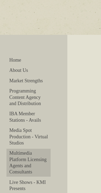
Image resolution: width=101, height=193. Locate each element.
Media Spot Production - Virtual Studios (28, 137)
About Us (18, 70)
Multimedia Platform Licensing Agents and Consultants (27, 162)
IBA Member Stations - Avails (25, 117)
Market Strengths (26, 80)
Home (15, 60)
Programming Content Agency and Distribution (25, 97)
